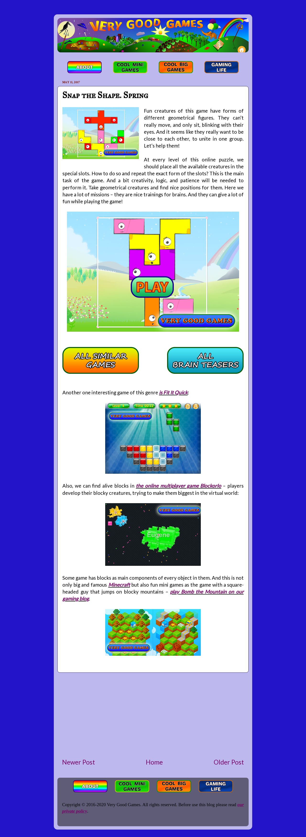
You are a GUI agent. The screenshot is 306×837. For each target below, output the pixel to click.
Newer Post (78, 762)
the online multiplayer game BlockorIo (178, 486)
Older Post (229, 762)
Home (154, 762)
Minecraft (119, 585)
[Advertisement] (153, 715)
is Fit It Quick (173, 392)
